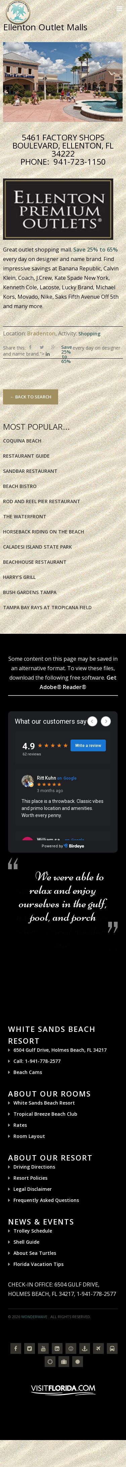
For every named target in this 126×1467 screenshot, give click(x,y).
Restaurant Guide (26, 456)
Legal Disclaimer (32, 1189)
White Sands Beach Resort (44, 1103)
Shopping (89, 333)
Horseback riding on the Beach (43, 531)
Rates (20, 1125)
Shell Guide (26, 1242)
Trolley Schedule (32, 1231)
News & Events (41, 1221)
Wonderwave (34, 1316)
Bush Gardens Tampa (29, 592)
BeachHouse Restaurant (35, 562)
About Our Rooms (49, 1093)
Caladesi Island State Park (37, 547)
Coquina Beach (22, 440)
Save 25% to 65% (95, 249)
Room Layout (29, 1136)
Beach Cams (27, 1072)
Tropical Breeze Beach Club (45, 1114)
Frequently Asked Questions (46, 1200)
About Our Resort (50, 1157)
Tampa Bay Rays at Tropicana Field (47, 607)
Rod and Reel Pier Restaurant (41, 501)
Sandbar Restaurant (30, 471)
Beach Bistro (20, 486)
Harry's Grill (19, 577)
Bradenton (41, 333)
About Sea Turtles (34, 1253)
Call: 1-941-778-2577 (36, 1061)
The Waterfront (24, 516)
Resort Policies (30, 1178)
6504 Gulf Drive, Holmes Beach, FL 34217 (60, 1050)
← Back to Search (30, 397)
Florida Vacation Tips (38, 1264)
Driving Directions (34, 1167)
